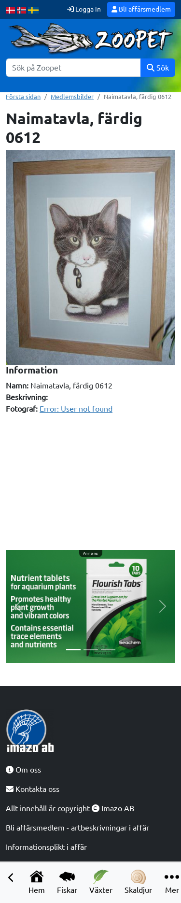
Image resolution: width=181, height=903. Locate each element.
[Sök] (73, 67)
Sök (158, 67)
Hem (36, 882)
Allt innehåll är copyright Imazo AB (70, 808)
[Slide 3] (108, 649)
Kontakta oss (32, 789)
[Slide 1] (73, 649)
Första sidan (23, 96)
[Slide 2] (91, 649)
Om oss (23, 769)
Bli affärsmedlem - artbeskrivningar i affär (77, 827)
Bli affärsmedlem (141, 9)
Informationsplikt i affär (46, 847)
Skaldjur (138, 882)
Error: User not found (76, 408)
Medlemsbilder (72, 96)
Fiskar (67, 882)
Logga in (84, 9)
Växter (100, 882)
